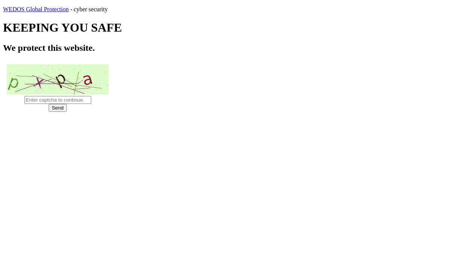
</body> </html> (236, 135)
